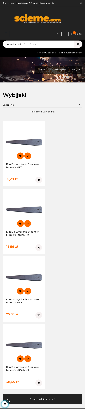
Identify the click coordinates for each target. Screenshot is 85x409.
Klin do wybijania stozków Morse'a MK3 (20, 225)
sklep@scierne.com (71, 52)
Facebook (10, 310)
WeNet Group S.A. (61, 398)
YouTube (10, 320)
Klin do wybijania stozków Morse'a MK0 (20, 161)
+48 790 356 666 (47, 52)
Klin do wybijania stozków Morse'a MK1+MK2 (58, 163)
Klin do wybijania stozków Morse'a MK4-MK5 (61, 226)
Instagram (10, 315)
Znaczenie (42, 105)
